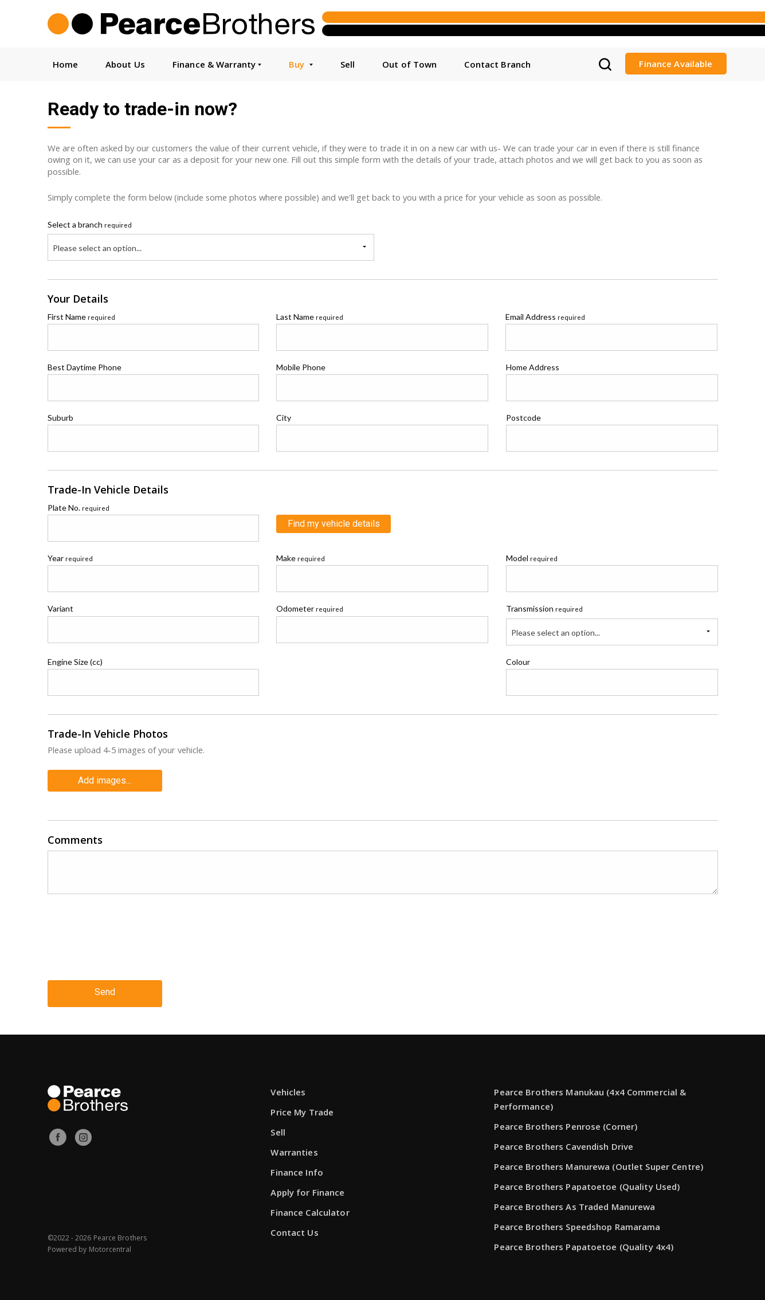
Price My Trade (302, 1108)
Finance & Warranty (216, 64)
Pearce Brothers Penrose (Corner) (565, 1122)
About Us (125, 64)
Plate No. (78, 507)
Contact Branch (497, 64)
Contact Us (294, 1228)
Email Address (545, 317)
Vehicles (287, 1088)
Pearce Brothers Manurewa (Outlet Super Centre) (598, 1162)
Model (532, 558)
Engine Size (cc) (75, 662)
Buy (300, 64)
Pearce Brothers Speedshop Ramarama (577, 1222)
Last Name (309, 317)
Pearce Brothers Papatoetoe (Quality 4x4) (583, 1242)
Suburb (60, 417)
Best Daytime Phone (84, 367)
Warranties (293, 1148)
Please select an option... (97, 248)
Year (70, 558)
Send (105, 989)
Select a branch (90, 224)
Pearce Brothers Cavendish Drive (563, 1142)
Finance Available (675, 63)
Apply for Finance (307, 1188)
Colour (518, 662)
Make (300, 558)
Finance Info (296, 1168)
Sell (347, 64)
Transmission (544, 608)
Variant (60, 608)
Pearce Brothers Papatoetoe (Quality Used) (587, 1182)
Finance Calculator (309, 1208)
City (283, 417)
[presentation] (135, 944)
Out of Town (409, 64)
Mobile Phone (300, 367)
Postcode (523, 417)
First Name (81, 317)
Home (65, 64)
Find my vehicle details (334, 523)
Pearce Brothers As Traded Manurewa (574, 1202)
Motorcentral (110, 1245)
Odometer (309, 608)
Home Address (532, 367)
